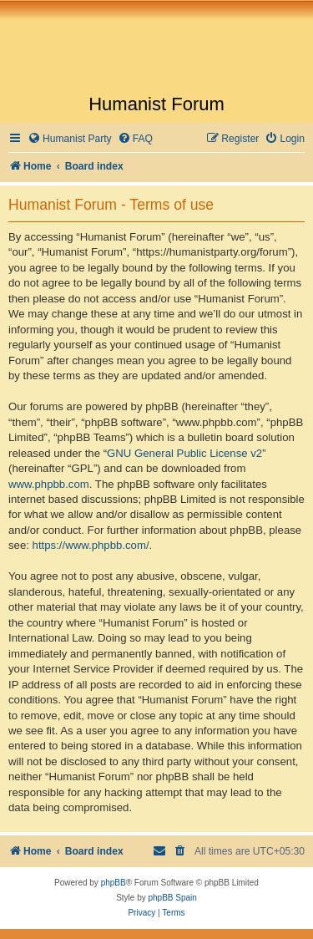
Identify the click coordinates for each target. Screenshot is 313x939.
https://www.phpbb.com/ (91, 545)
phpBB (113, 882)
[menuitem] (70, 139)
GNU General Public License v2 (184, 453)
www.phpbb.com (48, 484)
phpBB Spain (172, 897)
